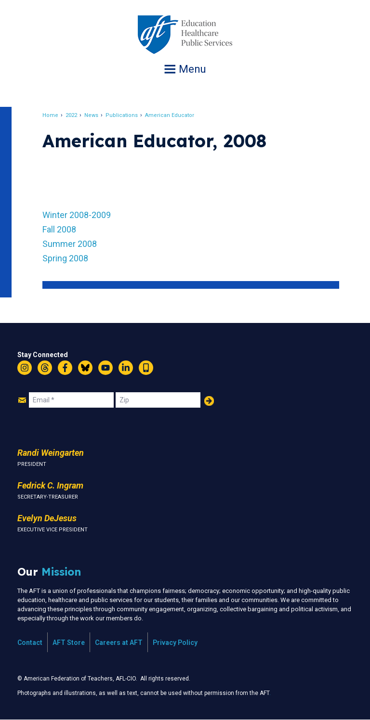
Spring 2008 (65, 258)
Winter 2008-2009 (76, 215)
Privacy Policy (175, 642)
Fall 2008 (59, 229)
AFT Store (69, 642)
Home (50, 115)
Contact (29, 642)
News (91, 115)
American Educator (169, 115)
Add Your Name (209, 401)
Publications (122, 115)
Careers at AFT (119, 642)
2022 (71, 115)
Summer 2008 (69, 244)
